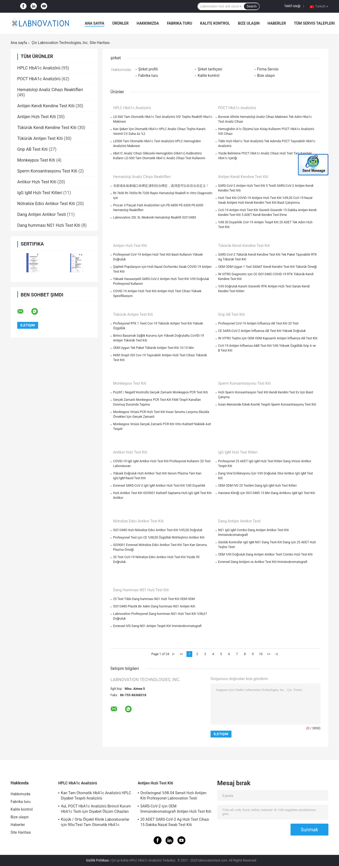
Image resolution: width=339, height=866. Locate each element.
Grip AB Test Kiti (32, 149)
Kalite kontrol (215, 23)
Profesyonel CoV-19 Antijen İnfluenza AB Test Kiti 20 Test (258, 323)
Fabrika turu (179, 23)
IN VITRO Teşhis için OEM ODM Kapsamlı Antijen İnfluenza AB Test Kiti (268, 338)
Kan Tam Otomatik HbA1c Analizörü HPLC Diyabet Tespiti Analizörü (96, 795)
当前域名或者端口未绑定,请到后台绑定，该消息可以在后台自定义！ (161, 186)
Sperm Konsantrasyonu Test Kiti (47, 171)
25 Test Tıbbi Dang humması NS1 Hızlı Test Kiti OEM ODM (154, 599)
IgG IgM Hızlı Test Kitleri (39, 192)
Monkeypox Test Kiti (36, 160)
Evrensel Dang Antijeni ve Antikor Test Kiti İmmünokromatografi (262, 562)
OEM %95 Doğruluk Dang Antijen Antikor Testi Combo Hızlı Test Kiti (265, 554)
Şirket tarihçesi (210, 69)
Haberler (276, 23)
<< (181, 654)
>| (276, 654)
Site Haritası (21, 832)
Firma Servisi (268, 69)
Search (252, 6)
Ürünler (120, 23)
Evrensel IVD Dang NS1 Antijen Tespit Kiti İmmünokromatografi (157, 626)
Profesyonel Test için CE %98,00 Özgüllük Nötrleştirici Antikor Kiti (158, 537)
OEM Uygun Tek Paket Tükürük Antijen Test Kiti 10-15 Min (153, 348)
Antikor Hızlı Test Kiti (36, 181)
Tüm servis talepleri (314, 23)
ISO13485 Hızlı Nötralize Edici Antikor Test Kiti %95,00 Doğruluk (157, 530)
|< (173, 654)
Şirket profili (148, 69)
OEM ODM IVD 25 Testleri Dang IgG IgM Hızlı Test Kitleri (257, 485)
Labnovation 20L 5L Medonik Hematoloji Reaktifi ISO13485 (154, 217)
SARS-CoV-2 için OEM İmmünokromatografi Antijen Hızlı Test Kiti (175, 809)
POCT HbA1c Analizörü (39, 78)
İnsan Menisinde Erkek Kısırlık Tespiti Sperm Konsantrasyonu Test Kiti (267, 404)
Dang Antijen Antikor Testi (41, 214)
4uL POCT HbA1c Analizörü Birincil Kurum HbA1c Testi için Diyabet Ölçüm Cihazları (96, 809)
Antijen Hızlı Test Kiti (36, 116)
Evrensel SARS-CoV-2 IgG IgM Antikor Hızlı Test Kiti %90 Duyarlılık (159, 485)
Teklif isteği (292, 6)
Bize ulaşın (249, 23)
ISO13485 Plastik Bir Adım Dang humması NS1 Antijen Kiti (154, 606)
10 (261, 654)
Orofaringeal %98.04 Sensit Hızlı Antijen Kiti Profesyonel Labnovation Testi (173, 795)
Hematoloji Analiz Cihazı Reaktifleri (50, 89)
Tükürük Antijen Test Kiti (40, 138)
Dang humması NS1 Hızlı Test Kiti (48, 225)
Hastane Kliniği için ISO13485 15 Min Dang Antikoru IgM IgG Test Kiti (266, 493)
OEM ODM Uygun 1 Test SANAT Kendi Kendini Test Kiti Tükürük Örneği (267, 267)
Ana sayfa (94, 23)
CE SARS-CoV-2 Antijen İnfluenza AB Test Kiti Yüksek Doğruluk (262, 331)
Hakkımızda (148, 23)
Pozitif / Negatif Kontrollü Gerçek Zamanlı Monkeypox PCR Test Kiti (160, 392)
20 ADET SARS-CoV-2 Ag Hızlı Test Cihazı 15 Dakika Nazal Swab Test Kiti (174, 822)
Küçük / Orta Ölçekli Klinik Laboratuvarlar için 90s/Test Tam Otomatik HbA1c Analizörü (95, 822)
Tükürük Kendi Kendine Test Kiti (47, 127)
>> (268, 654)
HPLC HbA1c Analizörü (38, 67)
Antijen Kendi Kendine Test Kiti (45, 105)
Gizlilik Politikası (97, 860)
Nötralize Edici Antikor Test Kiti (46, 203)
